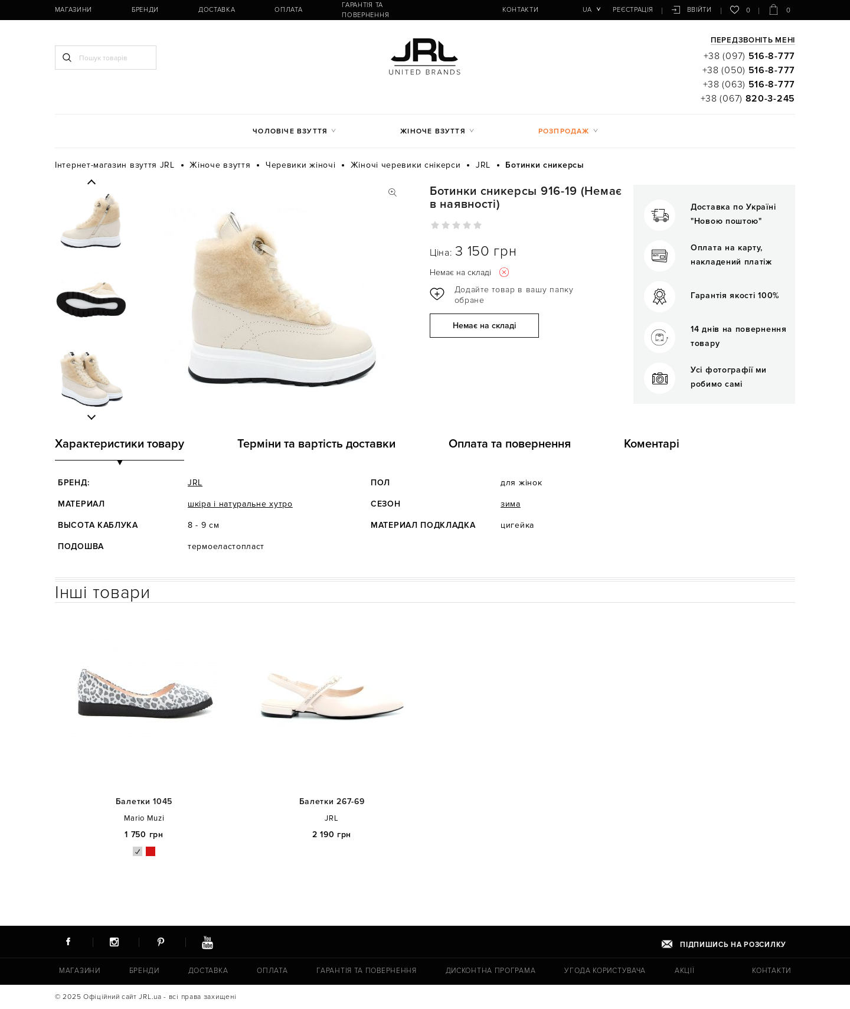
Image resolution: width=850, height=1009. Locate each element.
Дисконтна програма (489, 970)
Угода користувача (603, 970)
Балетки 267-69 (332, 801)
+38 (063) (749, 84)
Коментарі (651, 444)
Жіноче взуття (433, 131)
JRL (195, 483)
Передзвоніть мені (753, 41)
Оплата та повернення (510, 444)
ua (588, 10)
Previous (91, 182)
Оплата (273, 10)
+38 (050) (748, 70)
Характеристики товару (119, 444)
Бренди (139, 10)
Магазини (72, 10)
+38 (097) (749, 56)
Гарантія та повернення (368, 10)
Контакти (500, 10)
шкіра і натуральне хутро (240, 504)
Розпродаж (564, 131)
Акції (683, 970)
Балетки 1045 (144, 801)
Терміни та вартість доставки (316, 444)
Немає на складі (484, 326)
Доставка (207, 10)
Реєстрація (634, 10)
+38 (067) (748, 98)
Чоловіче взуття (290, 131)
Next (91, 417)
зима (511, 504)
